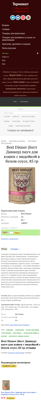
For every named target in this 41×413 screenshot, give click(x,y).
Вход (15, 101)
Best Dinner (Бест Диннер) (20, 325)
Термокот (20, 3)
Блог (4, 60)
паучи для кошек (32, 330)
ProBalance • (15, 72)
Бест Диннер (6, 333)
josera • (26, 75)
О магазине (16, 121)
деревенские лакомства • (16, 89)
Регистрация (24, 101)
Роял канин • (20, 82)
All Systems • (7, 72)
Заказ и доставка (28, 116)
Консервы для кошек (17, 141)
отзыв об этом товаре (16, 353)
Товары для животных (13, 33)
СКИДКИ (6, 121)
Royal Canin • (16, 75)
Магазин (20, 53)
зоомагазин (19, 330)
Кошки (5, 25)
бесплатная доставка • (12, 85)
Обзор (4, 249)
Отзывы (14, 249)
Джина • (4, 82)
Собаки (6, 29)
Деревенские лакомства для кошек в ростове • (23, 79)
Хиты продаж (9, 48)
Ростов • (10, 82)
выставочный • (24, 85)
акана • (29, 82)
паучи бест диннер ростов (19, 336)
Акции (11, 126)
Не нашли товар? (29, 121)
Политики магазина (23, 126)
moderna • (31, 75)
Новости (5, 57)
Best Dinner (17, 333)
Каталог (7, 116)
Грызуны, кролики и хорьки (16, 43)
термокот (9, 330)
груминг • (33, 85)
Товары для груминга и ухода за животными (18, 38)
